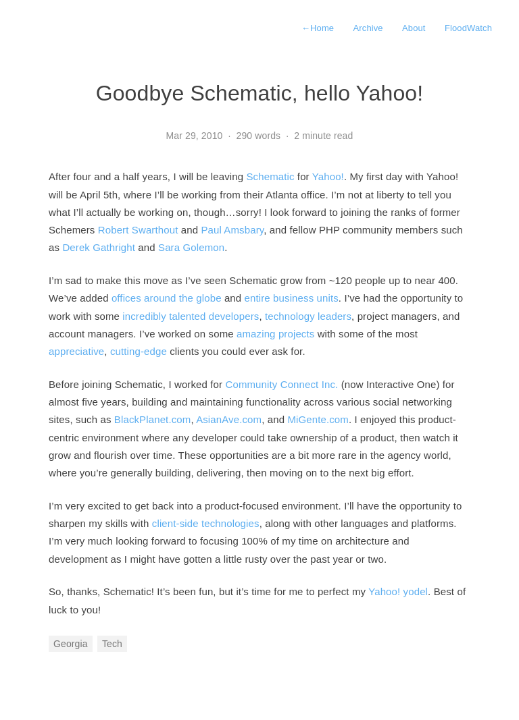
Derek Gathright (98, 247)
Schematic (270, 176)
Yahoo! (328, 176)
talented (187, 316)
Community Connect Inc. (281, 384)
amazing (256, 333)
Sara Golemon (191, 247)
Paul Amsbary (232, 230)
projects (296, 333)
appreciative (76, 351)
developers (234, 316)
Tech (112, 643)
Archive (368, 28)
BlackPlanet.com (152, 419)
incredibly (144, 316)
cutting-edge (138, 351)
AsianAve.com (229, 419)
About (414, 28)
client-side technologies (206, 523)
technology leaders (308, 316)
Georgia (70, 643)
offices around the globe (167, 298)
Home (317, 28)
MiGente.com (318, 419)
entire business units (292, 298)
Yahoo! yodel (398, 591)
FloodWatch (468, 28)
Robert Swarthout (138, 230)
